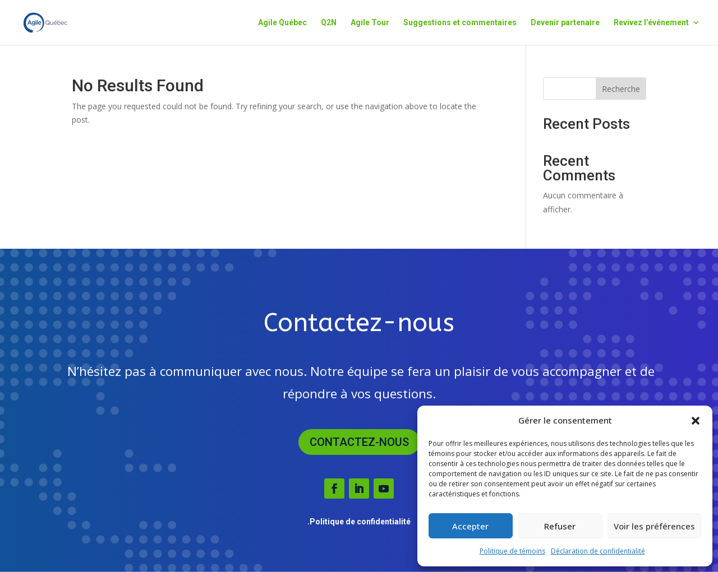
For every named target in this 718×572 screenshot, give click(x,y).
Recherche (621, 88)
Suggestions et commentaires (460, 22)
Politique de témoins (512, 551)
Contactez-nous (359, 442)
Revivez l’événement (651, 22)
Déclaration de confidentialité (598, 551)
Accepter (470, 526)
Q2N (329, 22)
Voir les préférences (654, 526)
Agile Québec (282, 22)
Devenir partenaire (565, 22)
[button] (695, 420)
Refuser (560, 526)
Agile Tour (370, 22)
